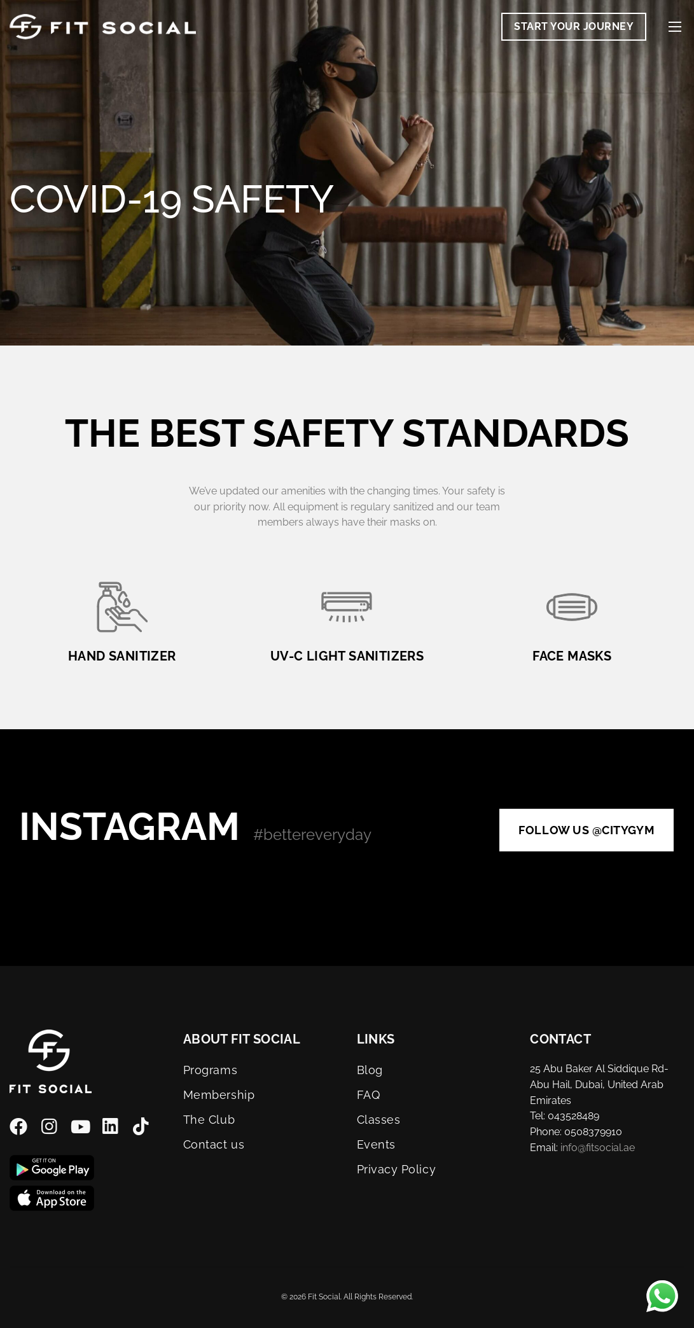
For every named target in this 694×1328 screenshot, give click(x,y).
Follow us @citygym (586, 830)
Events (376, 1144)
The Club (209, 1119)
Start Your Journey (574, 26)
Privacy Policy (396, 1169)
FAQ (368, 1094)
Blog (370, 1070)
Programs (210, 1070)
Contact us (213, 1144)
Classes (379, 1119)
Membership (218, 1094)
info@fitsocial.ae (597, 1148)
